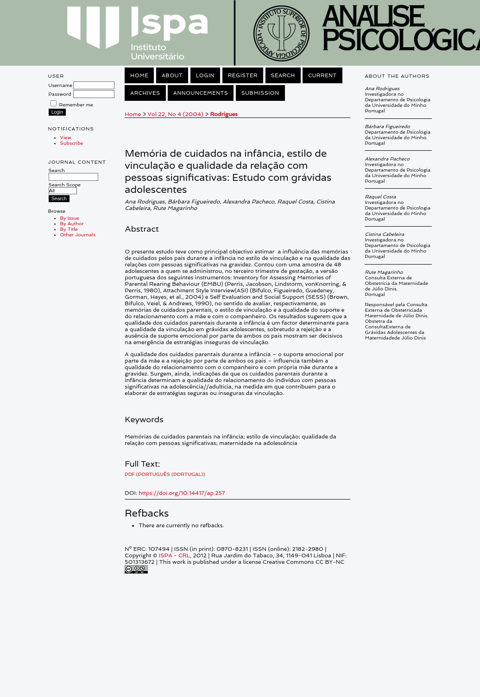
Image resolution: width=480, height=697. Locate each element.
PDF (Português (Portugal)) (165, 474)
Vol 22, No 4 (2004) (175, 114)
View (65, 137)
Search (73, 173)
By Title (69, 229)
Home (139, 75)
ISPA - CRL (174, 555)
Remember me (76, 104)
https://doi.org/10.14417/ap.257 (182, 493)
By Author (72, 223)
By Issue (69, 218)
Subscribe (71, 143)
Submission (260, 93)
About (172, 75)
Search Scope (65, 187)
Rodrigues (223, 114)
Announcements (200, 93)
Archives (145, 93)
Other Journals (78, 234)
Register (243, 75)
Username (60, 85)
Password (60, 94)
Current (322, 75)
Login (205, 75)
